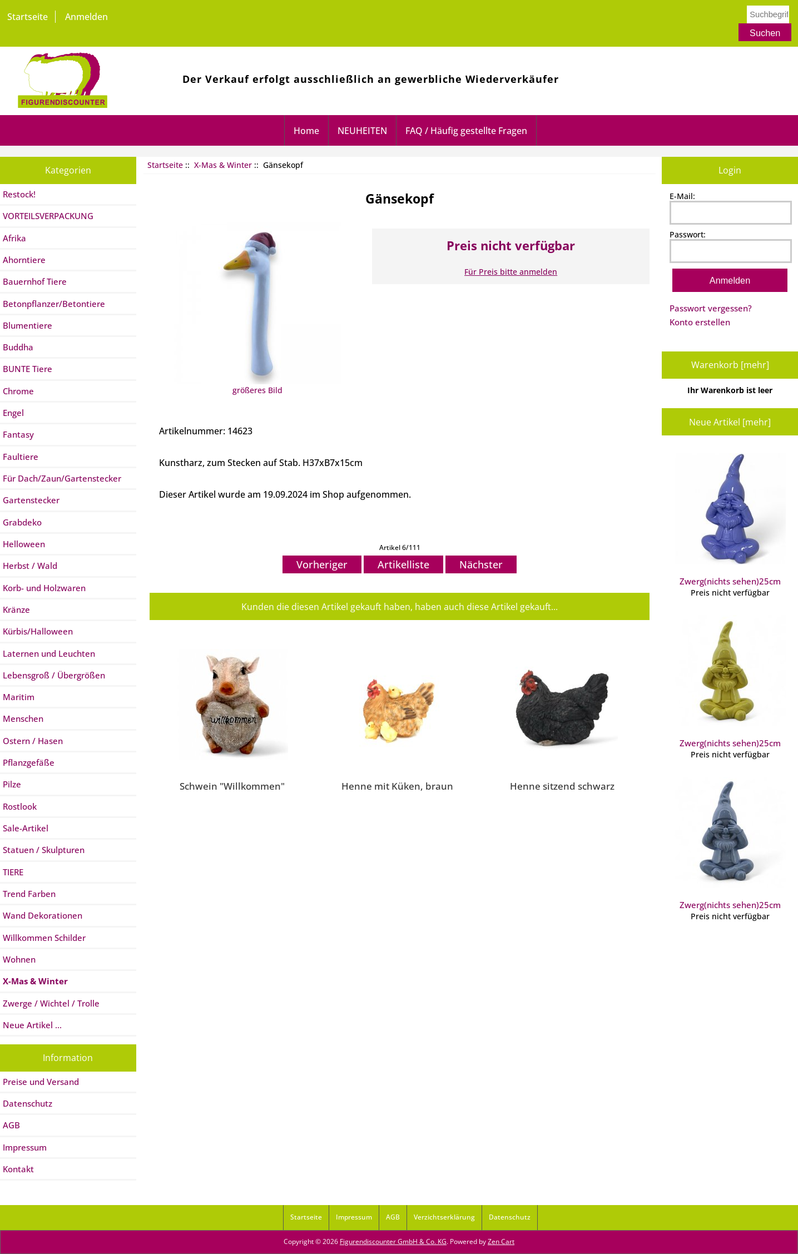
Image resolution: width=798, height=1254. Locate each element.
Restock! (19, 194)
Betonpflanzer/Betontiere (54, 303)
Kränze (16, 609)
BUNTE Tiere (27, 368)
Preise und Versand (41, 1081)
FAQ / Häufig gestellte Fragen (466, 131)
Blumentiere (27, 325)
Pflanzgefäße (28, 762)
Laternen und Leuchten (49, 653)
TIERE (13, 872)
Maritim (18, 696)
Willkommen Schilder (44, 937)
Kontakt (18, 1168)
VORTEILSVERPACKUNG (48, 215)
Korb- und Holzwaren (44, 587)
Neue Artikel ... (32, 1024)
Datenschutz (27, 1103)
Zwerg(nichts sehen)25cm (730, 520)
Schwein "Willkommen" (232, 785)
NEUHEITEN (362, 131)
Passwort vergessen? (711, 308)
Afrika (14, 238)
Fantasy (18, 434)
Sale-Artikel (25, 828)
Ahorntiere (24, 259)
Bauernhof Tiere (35, 281)
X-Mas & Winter (223, 165)
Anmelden (86, 17)
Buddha (18, 347)
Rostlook (20, 806)
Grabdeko (22, 522)
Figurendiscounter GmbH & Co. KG (393, 1241)
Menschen (23, 718)
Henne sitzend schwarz (562, 785)
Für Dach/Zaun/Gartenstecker (62, 478)
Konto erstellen (700, 322)
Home (306, 131)
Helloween (24, 543)
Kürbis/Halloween (38, 631)
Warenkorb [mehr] (730, 365)
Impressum (25, 1147)
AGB (11, 1125)
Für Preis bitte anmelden (510, 271)
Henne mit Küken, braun (397, 785)
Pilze (12, 784)
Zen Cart (501, 1241)
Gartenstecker (31, 499)
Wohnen (19, 959)
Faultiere (20, 456)
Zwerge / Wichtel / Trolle (51, 1003)
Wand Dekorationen (42, 915)
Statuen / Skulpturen (44, 849)
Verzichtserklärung (444, 1217)
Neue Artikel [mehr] (730, 422)
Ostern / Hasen (33, 740)
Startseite (27, 17)
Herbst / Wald (30, 565)
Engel (13, 412)
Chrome (18, 390)
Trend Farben (29, 893)
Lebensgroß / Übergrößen (54, 675)
